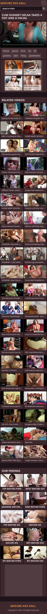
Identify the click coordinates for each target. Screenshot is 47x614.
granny (15, 51)
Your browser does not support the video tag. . (23, 35)
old (29, 51)
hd (35, 51)
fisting (23, 55)
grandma (7, 55)
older (16, 55)
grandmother (34, 55)
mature (6, 51)
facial (23, 51)
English (43, 3)
